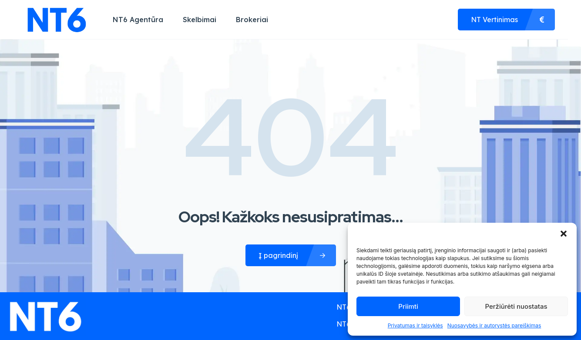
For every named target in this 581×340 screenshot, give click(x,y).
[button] (563, 233)
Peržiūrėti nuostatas (516, 306)
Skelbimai (199, 19)
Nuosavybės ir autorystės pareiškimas (494, 325)
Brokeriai (252, 19)
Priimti (408, 306)
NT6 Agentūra (138, 19)
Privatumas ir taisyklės (415, 325)
